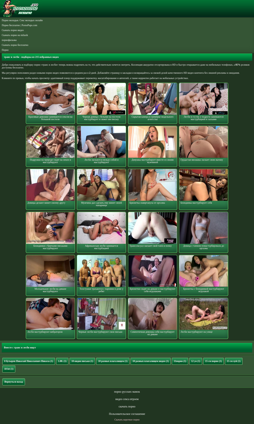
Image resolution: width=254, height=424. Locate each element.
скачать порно (127, 406)
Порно (5, 50)
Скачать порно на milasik (15, 35)
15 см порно (213, 361)
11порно (180, 361)
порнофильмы (9, 40)
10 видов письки (82, 361)
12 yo (195, 361)
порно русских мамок (127, 391)
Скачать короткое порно (127, 419)
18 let (8, 369)
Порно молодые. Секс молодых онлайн (22, 20)
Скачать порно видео (13, 30)
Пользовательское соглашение (127, 413)
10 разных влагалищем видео (150, 361)
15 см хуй (234, 361)
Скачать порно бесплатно (15, 45)
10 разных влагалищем (112, 361)
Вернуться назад (13, 381)
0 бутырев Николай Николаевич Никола (28, 361)
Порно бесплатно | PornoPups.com (19, 25)
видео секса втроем (126, 399)
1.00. (62, 361)
